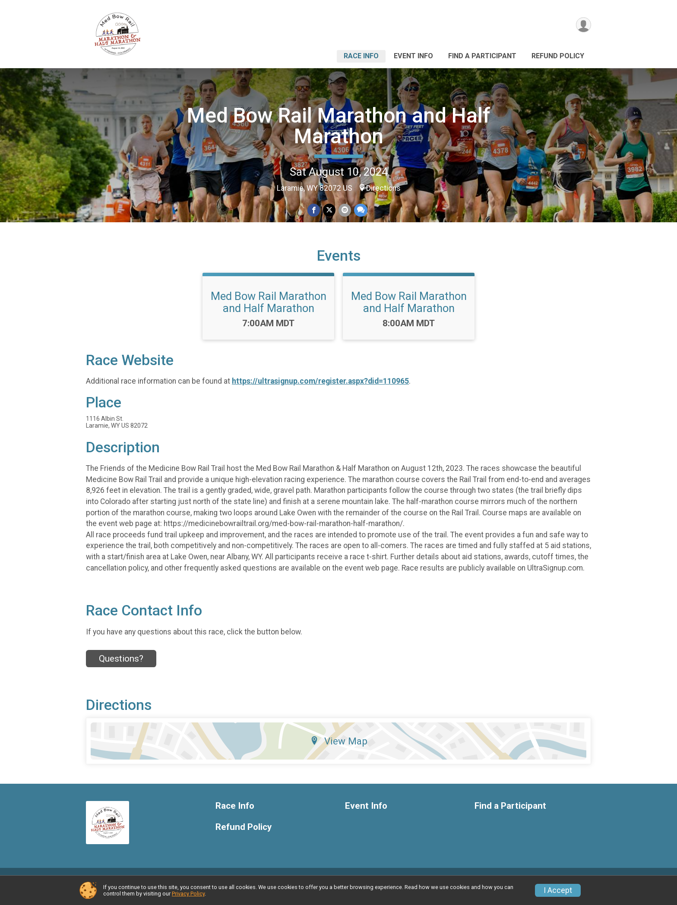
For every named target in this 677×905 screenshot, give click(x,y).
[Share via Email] (344, 210)
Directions (383, 188)
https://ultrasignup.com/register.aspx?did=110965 (320, 391)
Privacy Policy (188, 893)
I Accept (558, 890)
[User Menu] (583, 25)
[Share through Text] (360, 210)
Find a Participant (482, 56)
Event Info (413, 56)
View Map (338, 751)
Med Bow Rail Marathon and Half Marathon (338, 125)
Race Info (361, 56)
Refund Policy (557, 56)
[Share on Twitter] (329, 210)
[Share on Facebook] (314, 210)
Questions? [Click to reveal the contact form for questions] (121, 668)
